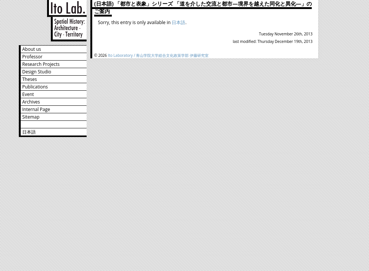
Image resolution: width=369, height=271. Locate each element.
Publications (35, 87)
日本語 (29, 132)
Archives (31, 102)
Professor (32, 56)
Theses (29, 79)
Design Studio (36, 72)
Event (28, 94)
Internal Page (36, 109)
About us (31, 49)
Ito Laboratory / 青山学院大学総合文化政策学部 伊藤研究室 (158, 55)
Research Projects (40, 64)
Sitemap (31, 117)
